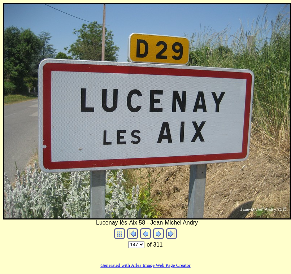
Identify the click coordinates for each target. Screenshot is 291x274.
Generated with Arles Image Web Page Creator (145, 265)
